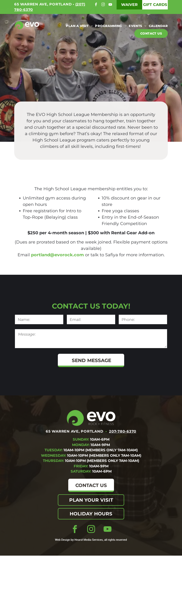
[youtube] (111, 5)
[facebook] (97, 5)
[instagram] (104, 5)
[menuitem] (78, 26)
